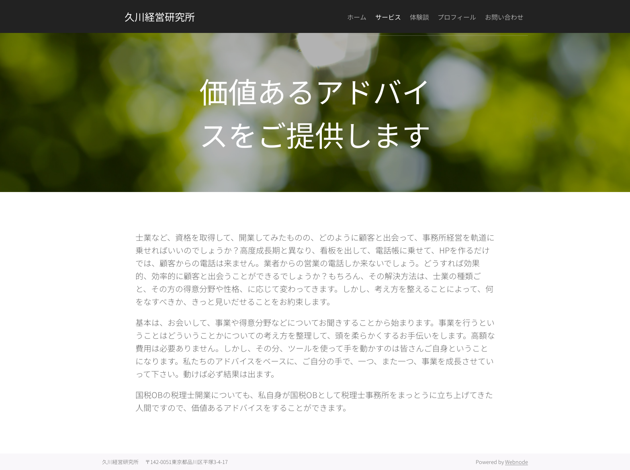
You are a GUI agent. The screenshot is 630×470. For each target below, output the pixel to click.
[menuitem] (331, 16)
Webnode (516, 462)
